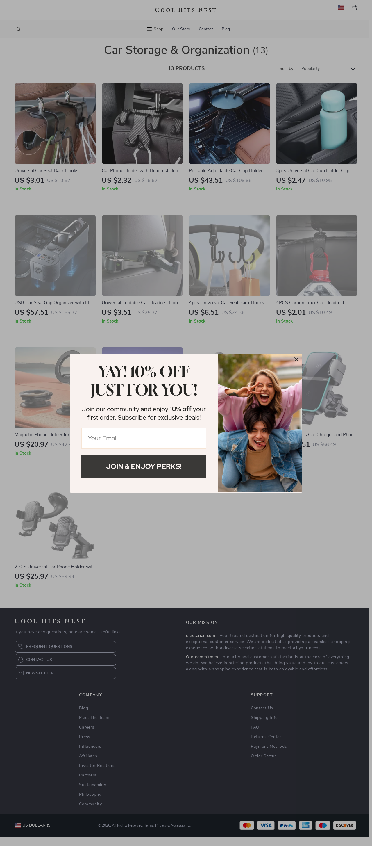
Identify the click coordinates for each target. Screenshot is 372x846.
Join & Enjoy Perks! (144, 466)
